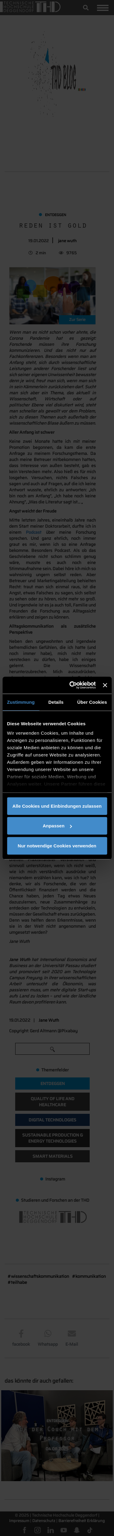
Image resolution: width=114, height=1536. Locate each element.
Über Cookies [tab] (92, 701)
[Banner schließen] (105, 685)
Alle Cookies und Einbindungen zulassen (57, 805)
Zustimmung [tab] (21, 701)
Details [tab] (56, 701)
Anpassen (57, 825)
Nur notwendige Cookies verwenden (57, 845)
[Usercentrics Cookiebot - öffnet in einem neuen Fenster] (71, 685)
